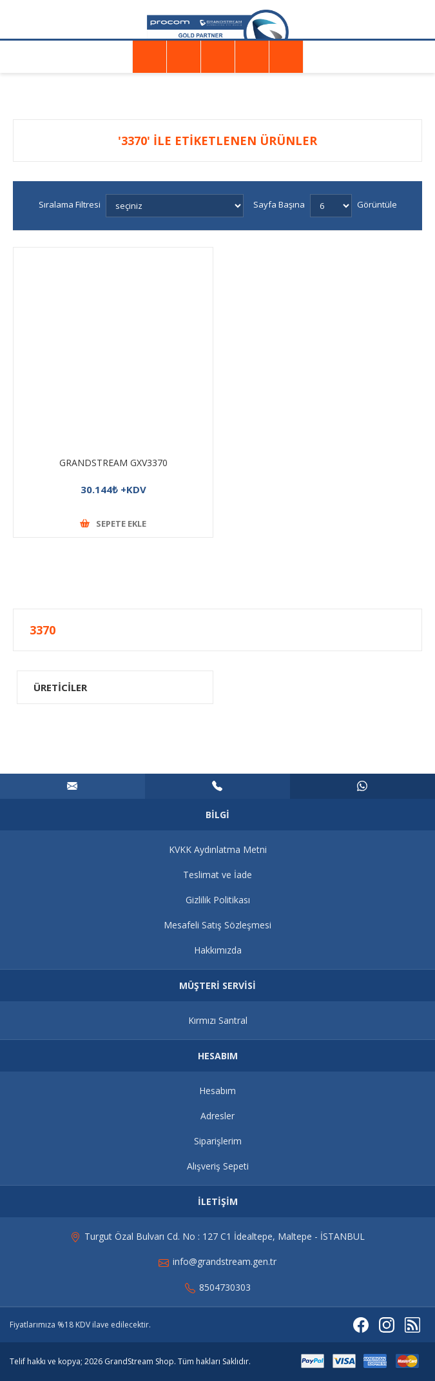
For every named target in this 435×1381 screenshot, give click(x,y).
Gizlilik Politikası (218, 900)
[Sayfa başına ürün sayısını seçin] (331, 205)
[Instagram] (386, 1325)
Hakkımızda (218, 950)
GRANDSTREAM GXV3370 (113, 462)
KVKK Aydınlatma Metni (218, 849)
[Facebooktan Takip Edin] (361, 1325)
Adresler (217, 1116)
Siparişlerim (218, 1141)
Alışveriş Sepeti (218, 1166)
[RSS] (412, 1325)
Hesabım (217, 1090)
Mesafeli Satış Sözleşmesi (217, 925)
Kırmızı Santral (217, 1020)
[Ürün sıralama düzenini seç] (175, 205)
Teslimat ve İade (217, 874)
